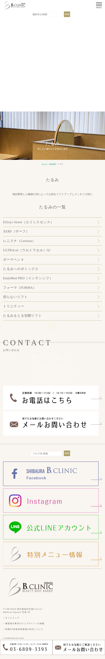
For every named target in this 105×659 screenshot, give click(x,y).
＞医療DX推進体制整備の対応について (23, 629)
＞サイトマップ (11, 618)
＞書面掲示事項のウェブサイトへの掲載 (23, 623)
